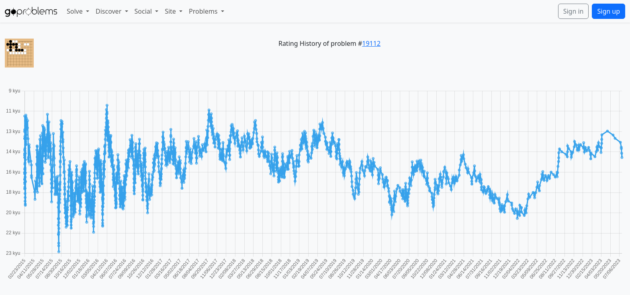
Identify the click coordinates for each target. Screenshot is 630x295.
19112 (371, 43)
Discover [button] (109, 11)
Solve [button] (75, 11)
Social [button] (144, 11)
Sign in (573, 11)
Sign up (608, 11)
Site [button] (171, 11)
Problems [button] (204, 11)
